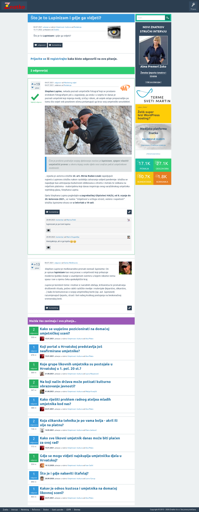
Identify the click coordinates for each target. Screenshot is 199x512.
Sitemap (77, 510)
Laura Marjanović (92, 374)
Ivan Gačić (89, 465)
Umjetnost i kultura (63, 27)
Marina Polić (71, 220)
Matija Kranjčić (91, 391)
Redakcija (77, 27)
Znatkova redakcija (158, 145)
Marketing (25, 510)
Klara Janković (91, 430)
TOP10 (92, 8)
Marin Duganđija (72, 237)
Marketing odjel (70, 83)
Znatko (56, 30)
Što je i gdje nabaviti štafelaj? (64, 473)
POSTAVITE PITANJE (70, 8)
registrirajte (58, 59)
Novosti (31, 8)
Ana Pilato (89, 339)
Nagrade (101, 8)
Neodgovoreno (44, 8)
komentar (60, 220)
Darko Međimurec (71, 263)
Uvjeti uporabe (57, 510)
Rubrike (55, 8)
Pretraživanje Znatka (153, 154)
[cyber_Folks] (153, 102)
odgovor (58, 83)
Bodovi (46, 510)
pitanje (46, 27)
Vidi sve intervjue (153, 82)
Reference (36, 510)
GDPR (68, 510)
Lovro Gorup (90, 479)
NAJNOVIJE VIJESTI (153, 139)
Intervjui (14, 510)
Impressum (145, 145)
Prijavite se (38, 59)
